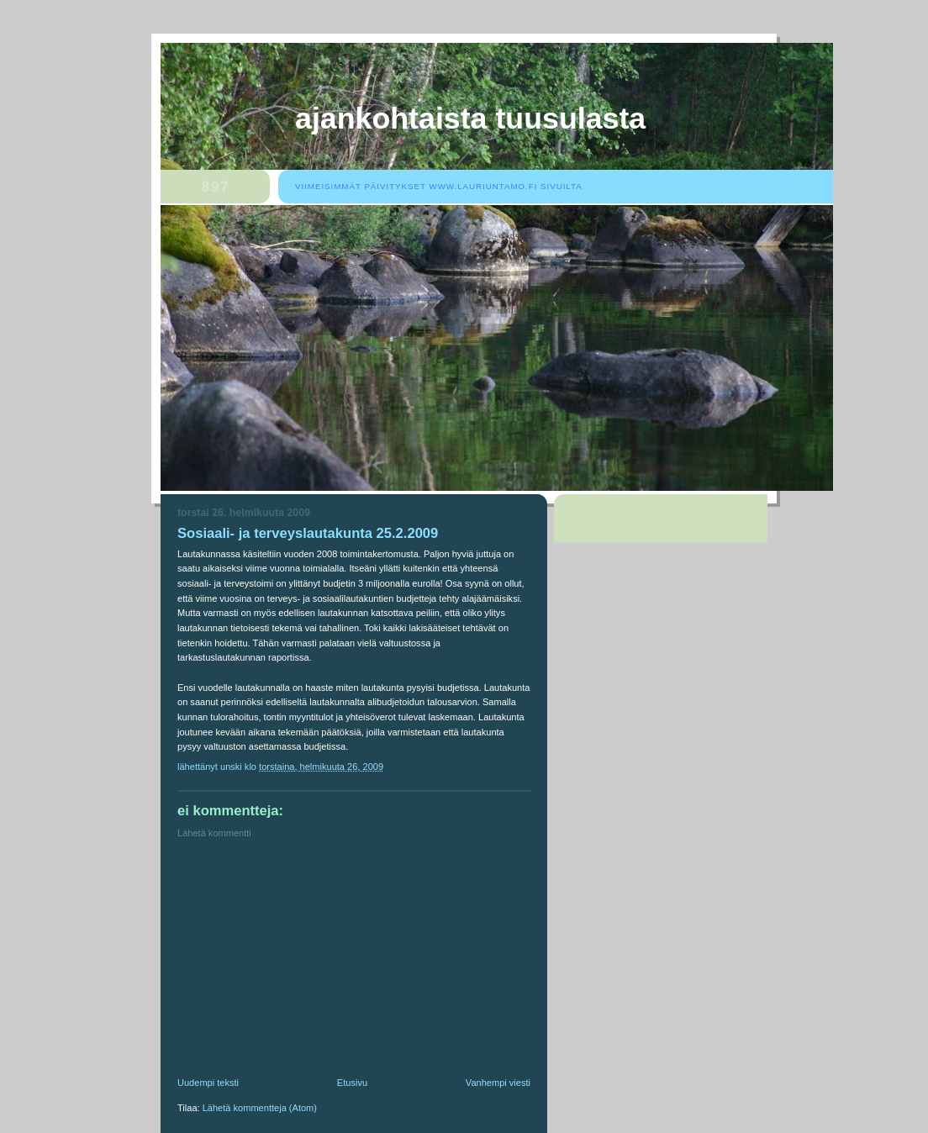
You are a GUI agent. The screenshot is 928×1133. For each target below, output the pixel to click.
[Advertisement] (303, 961)
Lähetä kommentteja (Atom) (260, 1108)
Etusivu (352, 1083)
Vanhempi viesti (498, 1083)
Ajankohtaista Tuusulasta (470, 118)
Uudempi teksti (208, 1083)
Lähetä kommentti (214, 833)
